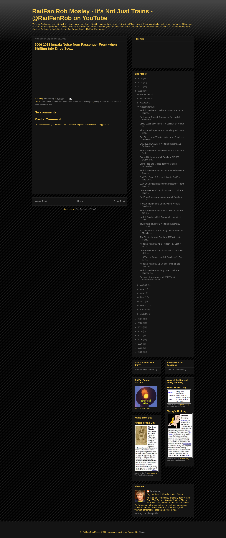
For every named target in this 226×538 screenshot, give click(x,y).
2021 (140, 319)
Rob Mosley (156, 491)
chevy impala (100, 101)
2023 (140, 86)
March (143, 305)
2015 (140, 344)
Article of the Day (141, 473)
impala (110, 101)
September (145, 107)
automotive (57, 101)
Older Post (119, 201)
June (142, 293)
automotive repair (70, 101)
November (145, 98)
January (144, 314)
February (144, 309)
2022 (140, 91)
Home (80, 201)
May (142, 297)
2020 (140, 323)
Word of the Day (173, 405)
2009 (140, 352)
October (144, 102)
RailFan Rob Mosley (176, 369)
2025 (140, 78)
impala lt (117, 101)
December (145, 94)
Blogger (142, 532)
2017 (140, 335)
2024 (140, 82)
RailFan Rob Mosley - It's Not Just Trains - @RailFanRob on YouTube (92, 14)
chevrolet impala (86, 101)
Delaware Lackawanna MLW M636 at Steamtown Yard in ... (157, 278)
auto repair (46, 101)
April (142, 301)
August (143, 285)
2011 (140, 348)
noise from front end (43, 105)
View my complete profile (146, 513)
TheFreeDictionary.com (144, 475)
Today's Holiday (173, 459)
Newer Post (41, 201)
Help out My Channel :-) (146, 369)
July (142, 289)
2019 (140, 327)
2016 (140, 339)
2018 (140, 331)
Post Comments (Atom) (86, 209)
